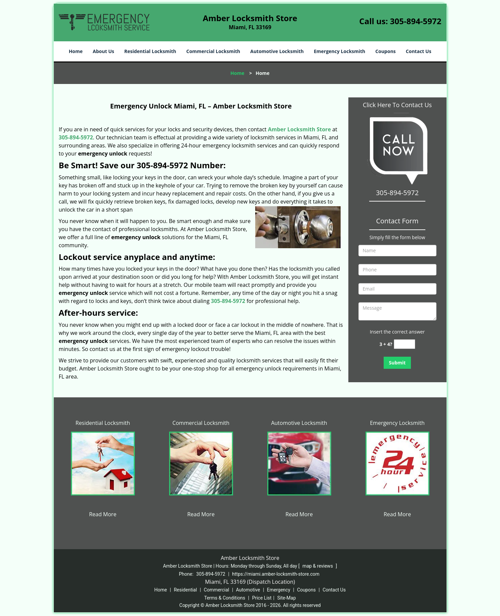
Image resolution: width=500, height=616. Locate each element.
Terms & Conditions (224, 598)
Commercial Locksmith (213, 51)
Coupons (385, 51)
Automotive (248, 589)
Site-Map (286, 598)
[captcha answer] (404, 344)
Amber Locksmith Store (299, 129)
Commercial (216, 589)
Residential (185, 589)
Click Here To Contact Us (397, 105)
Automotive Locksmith (277, 51)
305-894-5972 (415, 21)
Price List (262, 598)
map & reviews (318, 566)
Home (75, 51)
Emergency (278, 589)
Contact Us (418, 51)
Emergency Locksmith (339, 51)
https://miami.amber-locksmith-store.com (275, 574)
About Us (103, 51)
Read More (102, 514)
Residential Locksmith (150, 51)
